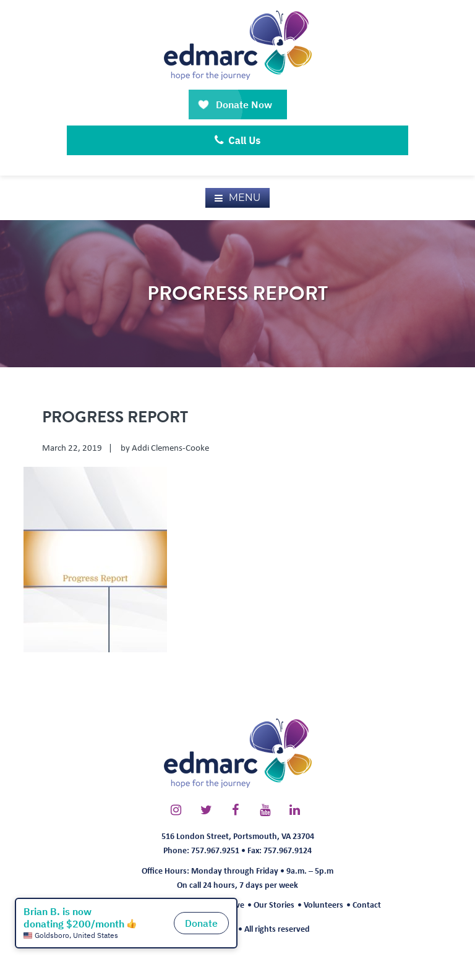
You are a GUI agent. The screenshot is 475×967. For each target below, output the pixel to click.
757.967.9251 (215, 850)
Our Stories (274, 904)
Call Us (238, 140)
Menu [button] (245, 197)
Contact (367, 904)
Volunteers (323, 904)
